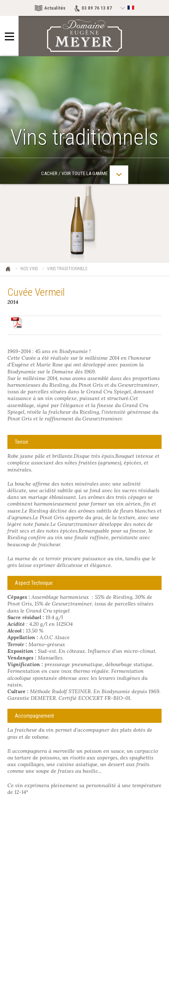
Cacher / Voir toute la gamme (84, 174)
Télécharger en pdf (16, 322)
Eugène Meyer (8, 269)
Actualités (55, 8)
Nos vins (29, 268)
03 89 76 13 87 (97, 8)
